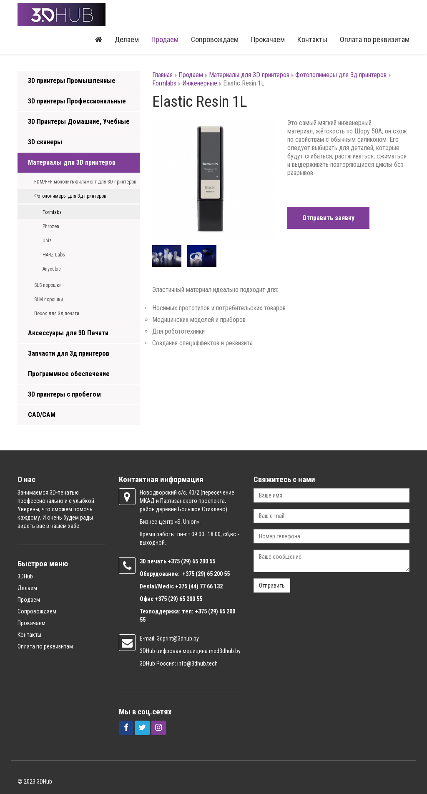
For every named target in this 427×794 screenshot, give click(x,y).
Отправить (272, 585)
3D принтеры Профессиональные (77, 101)
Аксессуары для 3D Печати (68, 333)
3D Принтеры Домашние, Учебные (79, 122)
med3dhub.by (225, 651)
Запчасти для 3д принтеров (68, 353)
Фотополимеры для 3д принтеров (70, 196)
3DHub (25, 576)
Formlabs (52, 212)
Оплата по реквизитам (374, 39)
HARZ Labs (54, 255)
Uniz (47, 241)
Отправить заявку (328, 218)
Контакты (312, 39)
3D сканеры (45, 142)
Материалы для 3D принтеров (72, 162)
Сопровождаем (215, 39)
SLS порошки (48, 285)
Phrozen (51, 226)
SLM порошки (48, 299)
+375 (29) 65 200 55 (178, 599)
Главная (162, 75)
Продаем (164, 39)
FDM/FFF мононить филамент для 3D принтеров (85, 182)
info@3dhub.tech (197, 663)
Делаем (127, 39)
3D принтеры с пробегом (64, 394)
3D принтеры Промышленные (72, 81)
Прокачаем (268, 39)
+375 (174, 561)
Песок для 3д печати (56, 314)
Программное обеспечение (69, 374)
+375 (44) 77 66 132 (199, 586)
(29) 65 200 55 (198, 561)
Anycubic (52, 269)
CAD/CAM (41, 415)
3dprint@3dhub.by (178, 638)
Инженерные (199, 83)
